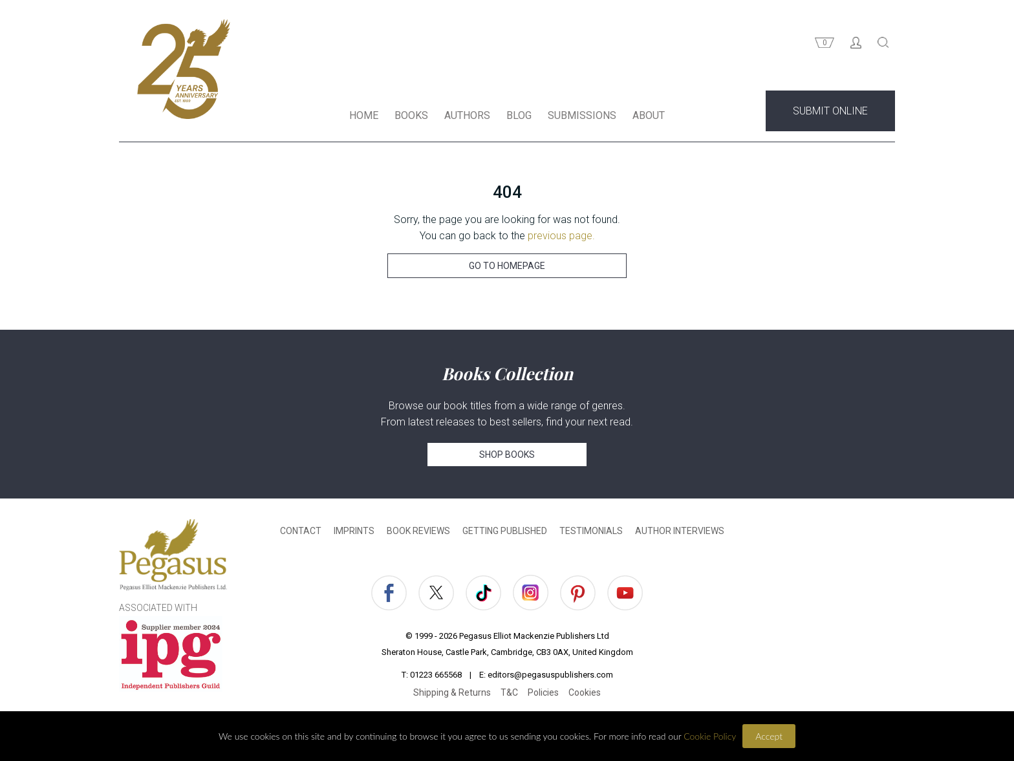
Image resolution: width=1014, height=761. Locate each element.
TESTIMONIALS (591, 531)
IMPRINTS (354, 531)
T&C (509, 692)
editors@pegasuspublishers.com (550, 675)
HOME (363, 115)
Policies (543, 692)
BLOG (519, 115)
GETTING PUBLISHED (504, 531)
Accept (768, 736)
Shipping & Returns (452, 692)
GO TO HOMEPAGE (507, 266)
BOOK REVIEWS (418, 531)
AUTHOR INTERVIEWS (679, 531)
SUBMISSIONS (582, 115)
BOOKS (411, 115)
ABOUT (648, 115)
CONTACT (300, 531)
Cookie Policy (710, 736)
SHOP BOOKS (507, 454)
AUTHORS (467, 115)
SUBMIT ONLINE (830, 111)
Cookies (584, 692)
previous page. (561, 236)
